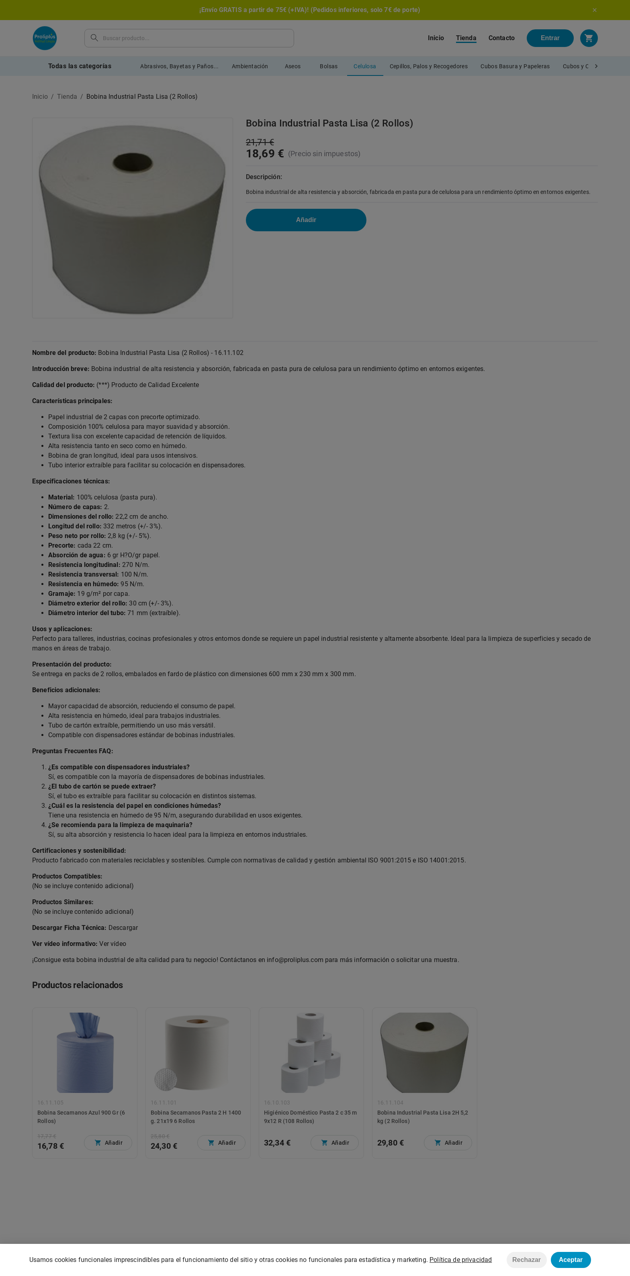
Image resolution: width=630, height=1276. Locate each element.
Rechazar (526, 1259)
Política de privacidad (461, 1260)
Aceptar (571, 1259)
